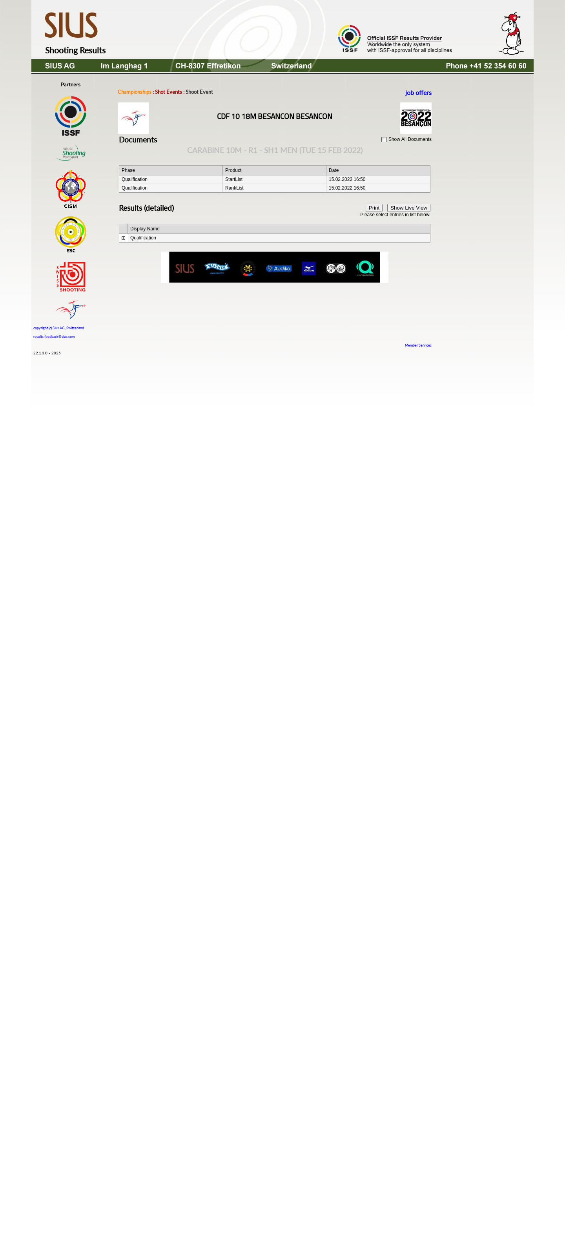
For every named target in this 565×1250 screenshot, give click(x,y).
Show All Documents (410, 139)
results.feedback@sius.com (54, 336)
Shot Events (168, 92)
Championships (134, 92)
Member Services (418, 345)
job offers (418, 92)
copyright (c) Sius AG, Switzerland (58, 327)
